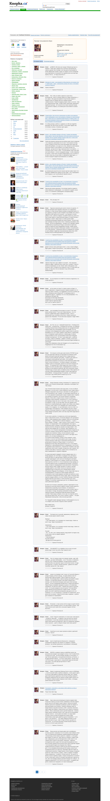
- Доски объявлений (46, 785)
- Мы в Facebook (75, 786)
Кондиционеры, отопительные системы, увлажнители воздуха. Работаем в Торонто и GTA (22, 160)
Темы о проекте (15, 103)
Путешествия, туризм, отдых (19, 89)
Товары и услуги (16, 105)
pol (14, 127)
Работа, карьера (16, 91)
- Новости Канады (15, 783)
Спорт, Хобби (15, 98)
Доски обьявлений (59, 9)
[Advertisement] (55, 22)
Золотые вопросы (16, 115)
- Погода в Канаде (45, 788)
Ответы (23, 9)
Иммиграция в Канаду (17, 73)
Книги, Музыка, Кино (17, 75)
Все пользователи (24, 140)
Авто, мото (14, 61)
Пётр (14, 125)
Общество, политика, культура (19, 84)
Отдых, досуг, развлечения (18, 87)
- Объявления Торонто (16, 789)
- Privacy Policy (75, 791)
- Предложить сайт (76, 789)
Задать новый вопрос (73, 35)
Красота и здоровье (16, 78)
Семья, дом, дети (16, 96)
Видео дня (42, 9)
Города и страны (16, 64)
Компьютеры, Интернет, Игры (19, 77)
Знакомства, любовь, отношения (20, 71)
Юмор (13, 112)
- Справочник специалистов (17, 788)
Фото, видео (15, 108)
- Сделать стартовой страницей (79, 788)
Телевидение (15, 99)
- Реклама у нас (75, 783)
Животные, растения (17, 70)
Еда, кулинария (15, 68)
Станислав (16, 138)
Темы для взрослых (16, 101)
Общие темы (15, 85)
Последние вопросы (49, 61)
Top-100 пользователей (94, 35)
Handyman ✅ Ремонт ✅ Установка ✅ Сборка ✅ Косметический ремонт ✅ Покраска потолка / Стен (22, 198)
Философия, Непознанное (18, 106)
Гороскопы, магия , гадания (18, 66)
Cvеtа (14, 130)
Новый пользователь (91, 1)
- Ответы (13, 786)
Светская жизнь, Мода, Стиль (19, 94)
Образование (15, 82)
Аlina (14, 123)
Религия (14, 92)
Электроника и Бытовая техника (20, 110)
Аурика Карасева (17, 128)
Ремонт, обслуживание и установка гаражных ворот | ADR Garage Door (22, 213)
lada (14, 132)
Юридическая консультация (19, 113)
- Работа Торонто (45, 789)
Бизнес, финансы (16, 63)
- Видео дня (14, 785)
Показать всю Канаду (35, 35)
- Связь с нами (75, 785)
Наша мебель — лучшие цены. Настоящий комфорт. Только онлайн (22, 168)
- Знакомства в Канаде (46, 783)
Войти (98, 1)
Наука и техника (16, 80)
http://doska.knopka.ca (16, 55)
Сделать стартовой (82, 1)
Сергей (15, 121)
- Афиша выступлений (46, 786)
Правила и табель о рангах (18, 144)
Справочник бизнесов (32, 9)
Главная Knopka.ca (14, 9)
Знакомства (50, 9)
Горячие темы (83, 35)
